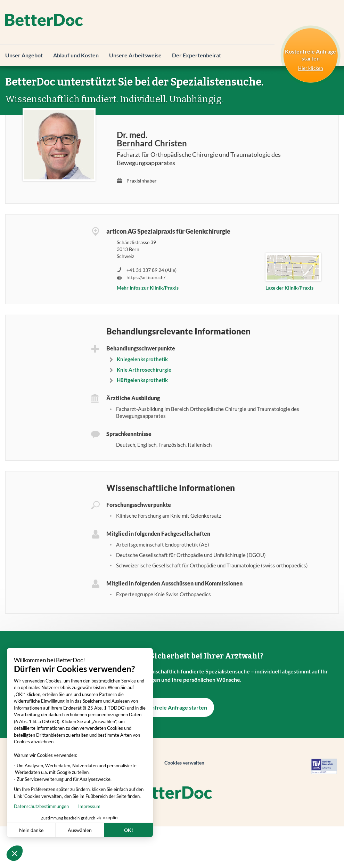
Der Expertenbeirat (196, 55)
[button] (14, 853)
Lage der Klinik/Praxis (289, 288)
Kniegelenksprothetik (142, 359)
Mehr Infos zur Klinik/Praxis (148, 288)
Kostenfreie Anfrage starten (172, 707)
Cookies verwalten (184, 763)
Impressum (46, 806)
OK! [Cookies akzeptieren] (85, 830)
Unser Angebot (24, 55)
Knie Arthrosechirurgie (144, 369)
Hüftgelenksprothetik (142, 380)
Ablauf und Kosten (76, 55)
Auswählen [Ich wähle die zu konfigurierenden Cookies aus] (37, 830)
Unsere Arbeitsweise (135, 55)
